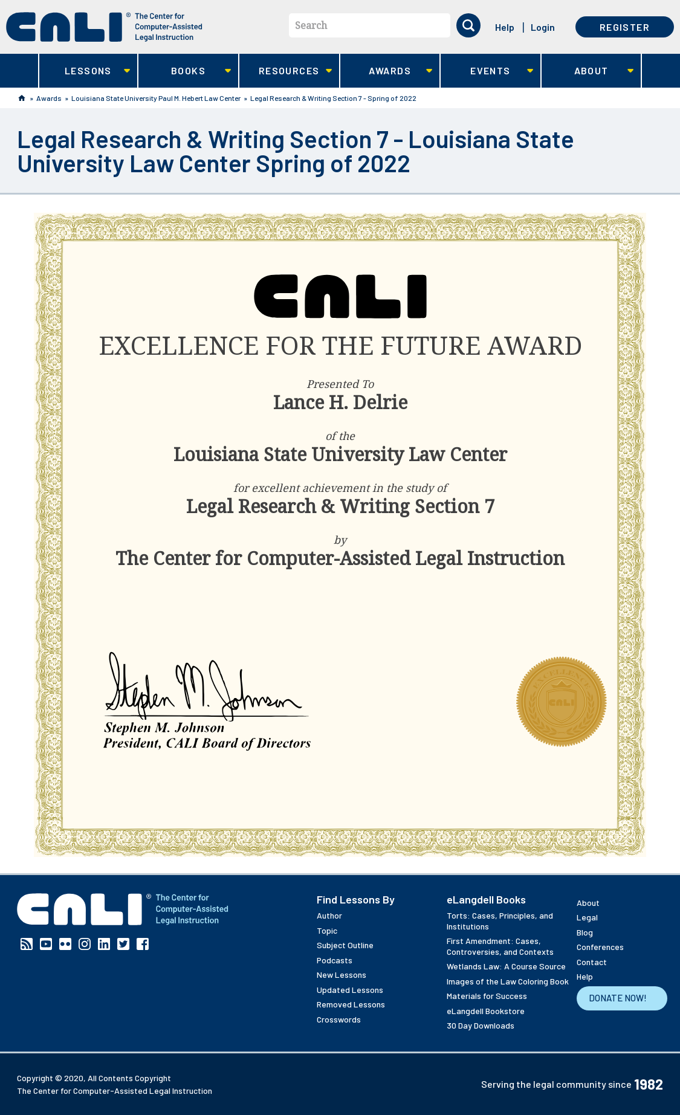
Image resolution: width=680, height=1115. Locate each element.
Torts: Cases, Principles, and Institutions (500, 920)
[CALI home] (104, 27)
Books (184, 71)
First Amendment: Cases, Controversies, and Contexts (500, 946)
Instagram (85, 944)
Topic (327, 930)
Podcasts (334, 960)
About (588, 71)
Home (22, 97)
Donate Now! (618, 997)
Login (543, 27)
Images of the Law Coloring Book (508, 981)
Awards (386, 71)
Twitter (123, 944)
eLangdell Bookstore (486, 1011)
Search (311, 25)
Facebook (143, 944)
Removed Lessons (351, 1004)
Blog (585, 932)
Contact (592, 962)
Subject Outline (345, 945)
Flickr (65, 944)
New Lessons (341, 974)
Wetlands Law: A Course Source (506, 966)
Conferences (600, 947)
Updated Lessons (350, 989)
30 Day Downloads (480, 1025)
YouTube (46, 944)
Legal (587, 917)
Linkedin (104, 944)
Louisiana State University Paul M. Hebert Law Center (156, 98)
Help (504, 27)
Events (487, 71)
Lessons (85, 71)
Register (625, 27)
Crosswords (339, 1019)
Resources (285, 71)
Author (329, 915)
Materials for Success (487, 996)
